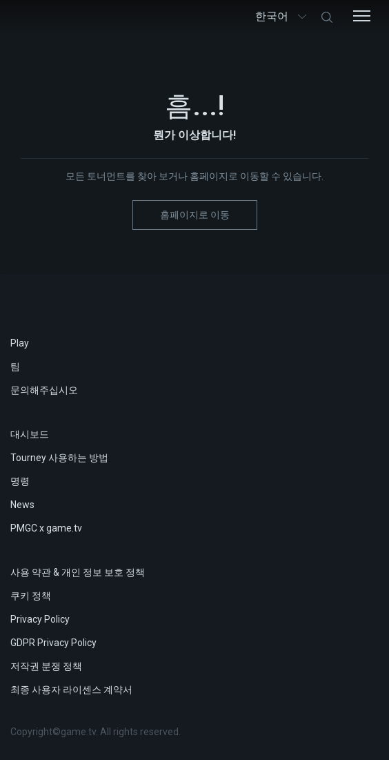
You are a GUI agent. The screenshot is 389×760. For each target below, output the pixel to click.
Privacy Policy (40, 619)
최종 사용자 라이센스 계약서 (71, 689)
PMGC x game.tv (46, 528)
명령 (20, 481)
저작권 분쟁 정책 (46, 666)
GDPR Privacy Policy (53, 642)
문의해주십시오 (44, 390)
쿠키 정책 (30, 595)
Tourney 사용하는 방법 (59, 457)
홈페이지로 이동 (195, 214)
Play (19, 343)
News (22, 504)
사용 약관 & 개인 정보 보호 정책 (77, 572)
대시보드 (29, 434)
